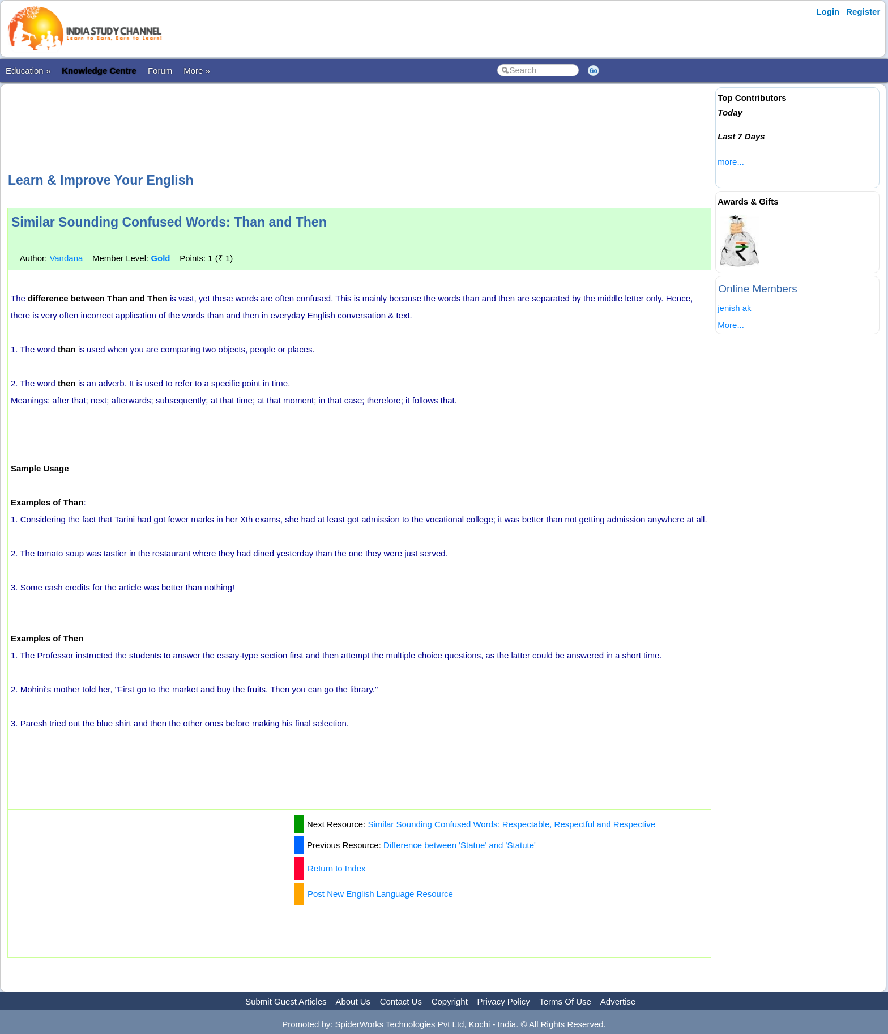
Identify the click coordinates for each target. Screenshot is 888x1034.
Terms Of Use (565, 1001)
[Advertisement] (359, 126)
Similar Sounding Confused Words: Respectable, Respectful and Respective (512, 824)
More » (196, 70)
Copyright (450, 1001)
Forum (160, 70)
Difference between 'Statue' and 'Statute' (459, 845)
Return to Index (337, 868)
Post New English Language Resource (380, 894)
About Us (352, 1001)
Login (827, 11)
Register (863, 11)
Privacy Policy (503, 1001)
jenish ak (734, 308)
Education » (28, 70)
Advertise (618, 1001)
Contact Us (401, 1001)
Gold (160, 258)
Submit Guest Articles (285, 1001)
